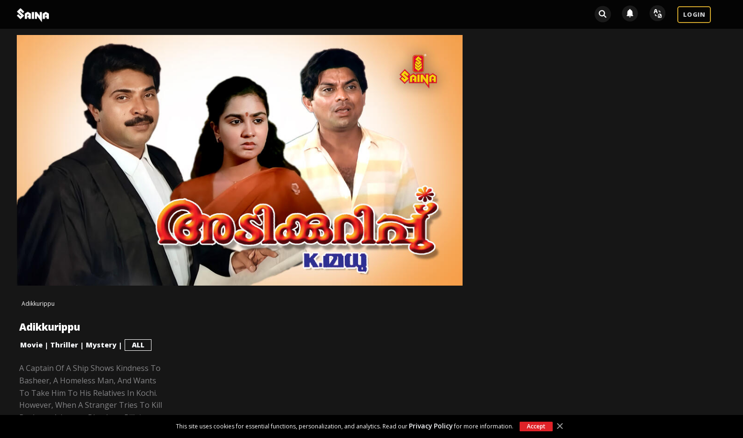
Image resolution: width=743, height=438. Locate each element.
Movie (31, 344)
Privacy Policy (431, 425)
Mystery (101, 344)
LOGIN (694, 14)
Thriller (64, 344)
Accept (536, 426)
